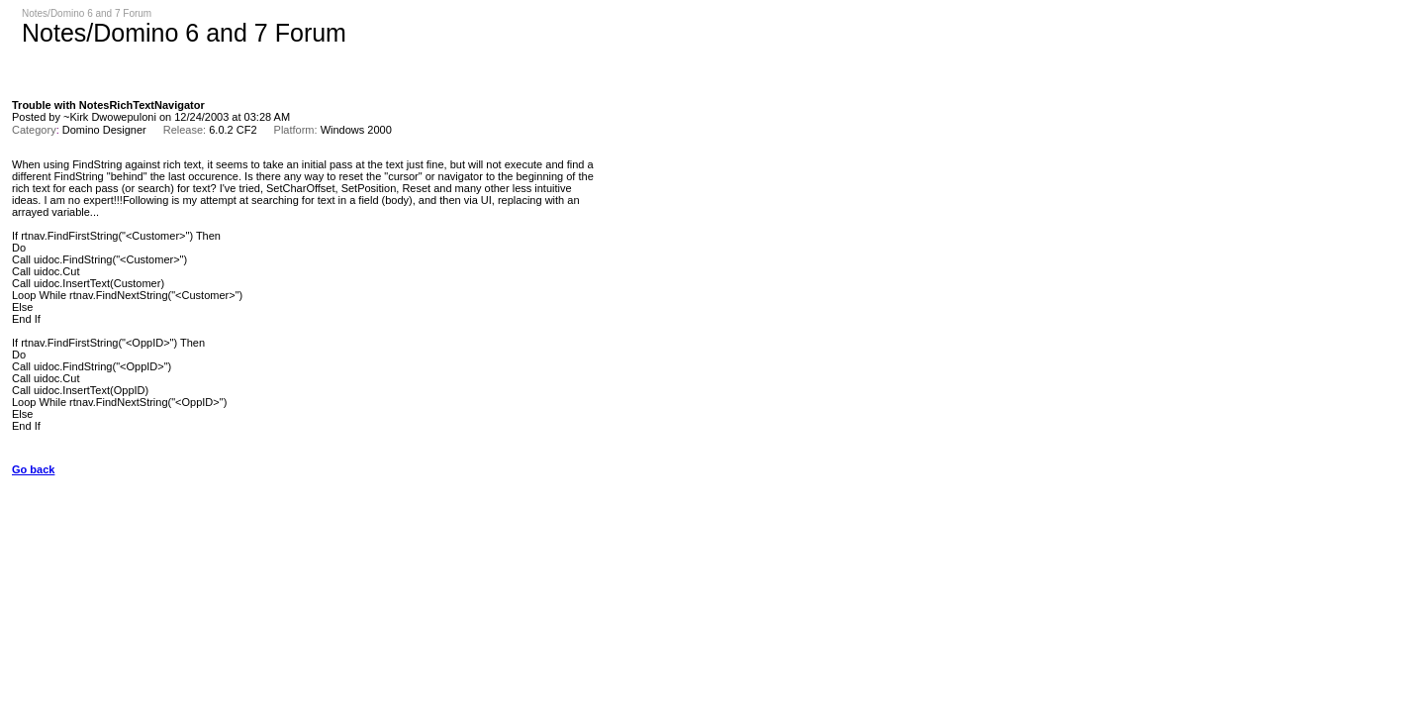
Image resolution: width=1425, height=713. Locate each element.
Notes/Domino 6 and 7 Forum (86, 13)
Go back (33, 469)
